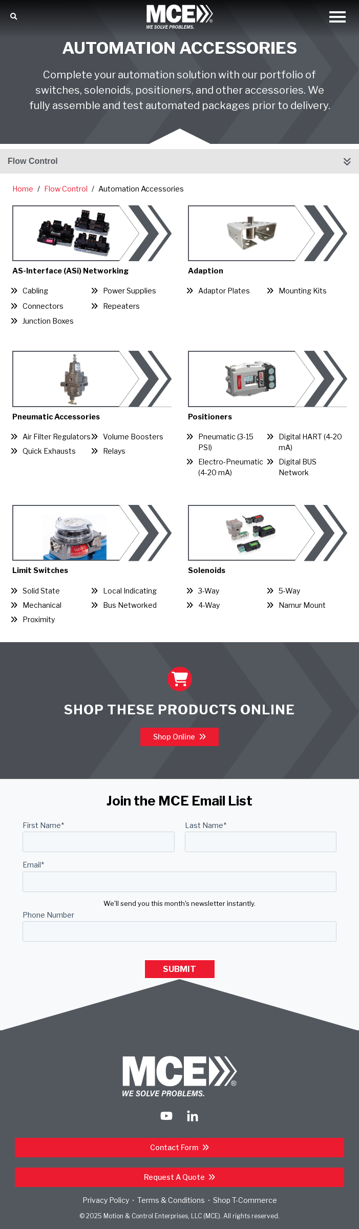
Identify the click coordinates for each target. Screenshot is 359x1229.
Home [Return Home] (22, 189)
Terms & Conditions (171, 1200)
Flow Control (33, 161)
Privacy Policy (105, 1200)
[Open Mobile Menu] (337, 17)
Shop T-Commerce (245, 1200)
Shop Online (175, 736)
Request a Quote (175, 1177)
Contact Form (175, 1147)
